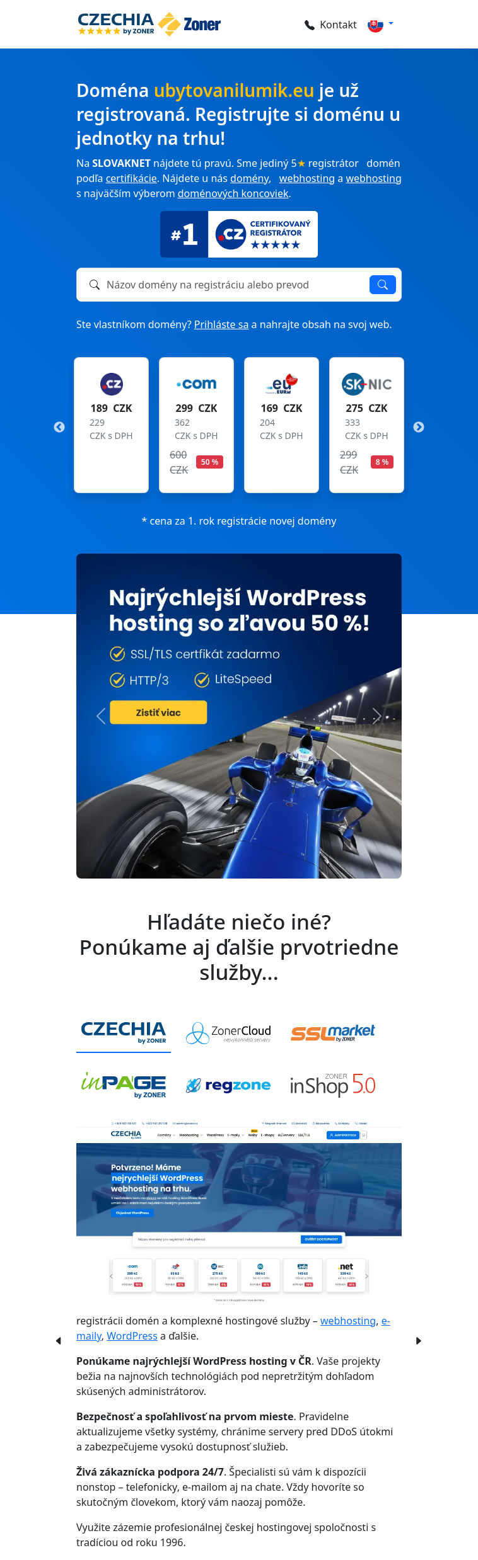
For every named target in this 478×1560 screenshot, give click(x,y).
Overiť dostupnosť (383, 284)
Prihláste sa (221, 324)
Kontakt (331, 24)
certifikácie (131, 178)
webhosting (307, 178)
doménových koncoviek (233, 193)
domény (249, 178)
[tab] (123, 1034)
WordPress (132, 1336)
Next (418, 427)
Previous (59, 427)
